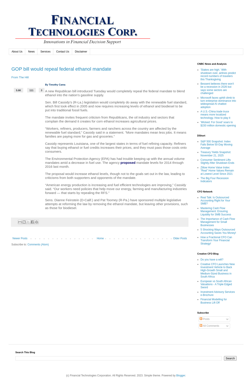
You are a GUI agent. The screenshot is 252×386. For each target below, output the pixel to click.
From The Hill (20, 77)
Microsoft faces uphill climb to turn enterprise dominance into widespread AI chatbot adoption (218, 102)
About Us (17, 51)
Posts (204, 319)
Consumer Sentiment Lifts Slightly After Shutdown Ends (217, 161)
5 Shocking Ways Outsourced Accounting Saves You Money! (218, 231)
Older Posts (180, 238)
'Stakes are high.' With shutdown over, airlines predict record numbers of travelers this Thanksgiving (218, 74)
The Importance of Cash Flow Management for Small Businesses (218, 222)
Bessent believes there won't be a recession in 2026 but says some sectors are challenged (217, 88)
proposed (128, 162)
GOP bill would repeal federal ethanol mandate (61, 69)
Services (45, 51)
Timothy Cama (57, 84)
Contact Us (62, 51)
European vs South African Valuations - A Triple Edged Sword (216, 284)
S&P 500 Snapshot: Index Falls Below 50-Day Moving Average (216, 144)
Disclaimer (81, 51)
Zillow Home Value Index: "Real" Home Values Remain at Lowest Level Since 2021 (217, 170)
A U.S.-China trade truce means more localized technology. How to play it (215, 114)
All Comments (209, 325)
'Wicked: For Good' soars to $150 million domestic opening (218, 124)
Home (100, 238)
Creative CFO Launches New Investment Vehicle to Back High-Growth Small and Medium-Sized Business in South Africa (218, 270)
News (31, 51)
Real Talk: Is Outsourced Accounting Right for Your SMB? (215, 200)
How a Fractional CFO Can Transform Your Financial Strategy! (216, 240)
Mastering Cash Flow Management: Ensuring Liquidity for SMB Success (216, 211)
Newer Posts (19, 238)
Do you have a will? (212, 259)
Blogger (180, 375)
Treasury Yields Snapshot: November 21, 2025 (216, 154)
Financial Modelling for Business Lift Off (214, 301)
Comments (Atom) (38, 244)
